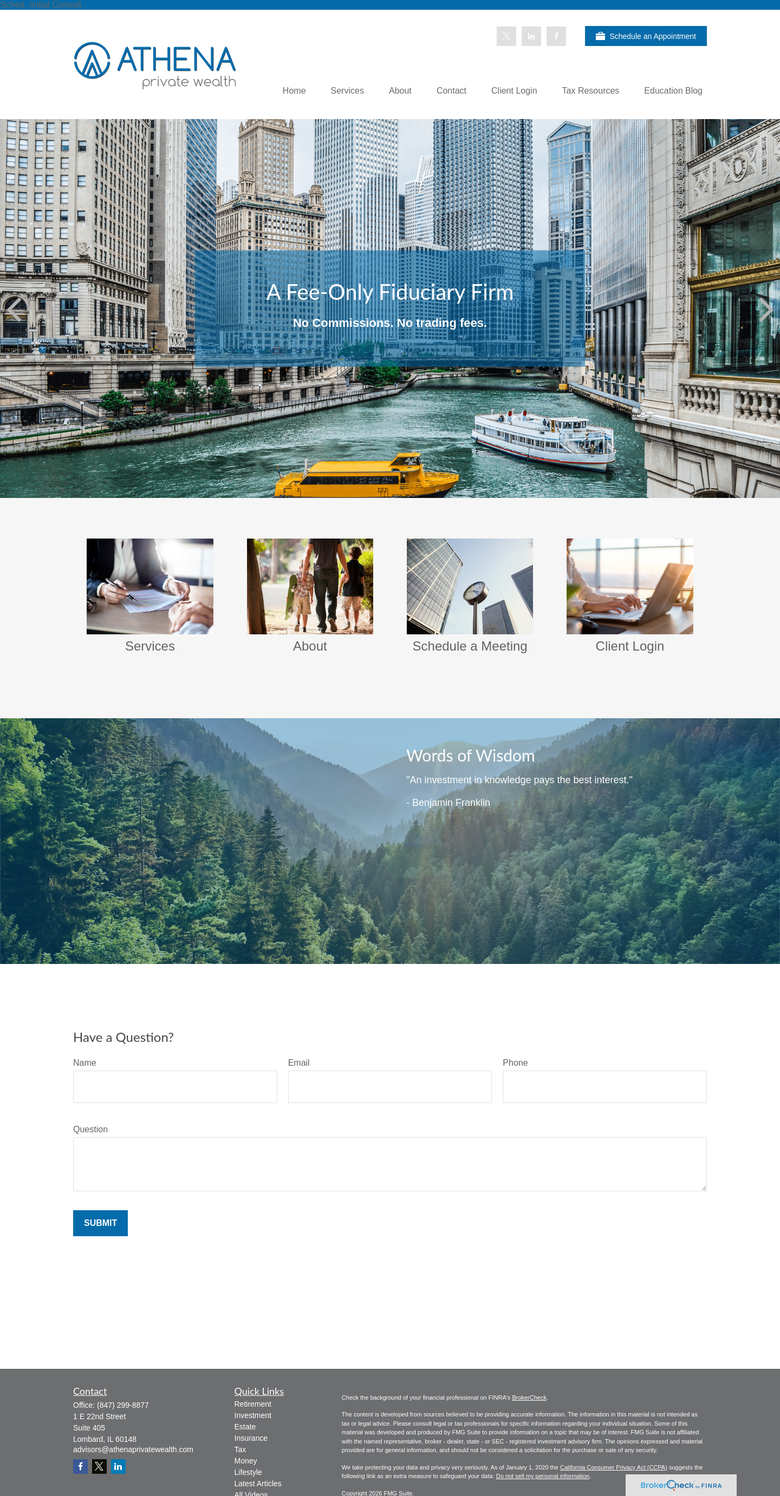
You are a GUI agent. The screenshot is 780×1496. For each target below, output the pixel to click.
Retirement (253, 1404)
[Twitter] (506, 36)
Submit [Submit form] (100, 1223)
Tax (240, 1449)
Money (246, 1460)
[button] (294, 90)
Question (90, 1129)
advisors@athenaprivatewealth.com (133, 1449)
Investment (253, 1415)
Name (84, 1062)
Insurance (251, 1438)
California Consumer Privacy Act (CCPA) (613, 1467)
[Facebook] (556, 36)
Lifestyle (248, 1472)
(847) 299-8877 (123, 1405)
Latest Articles (258, 1483)
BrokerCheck (529, 1397)
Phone (515, 1062)
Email (299, 1062)
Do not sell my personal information (542, 1476)
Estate (245, 1426)
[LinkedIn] (531, 36)
